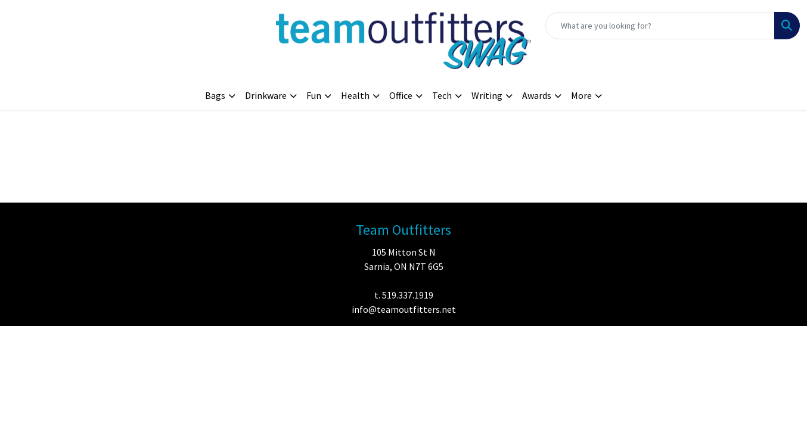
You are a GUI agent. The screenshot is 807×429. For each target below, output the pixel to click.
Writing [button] (486, 95)
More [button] (581, 95)
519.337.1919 (407, 295)
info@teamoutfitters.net (404, 309)
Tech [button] (442, 95)
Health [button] (355, 95)
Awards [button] (536, 95)
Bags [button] (215, 95)
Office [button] (400, 95)
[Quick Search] (660, 25)
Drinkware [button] (266, 95)
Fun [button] (313, 95)
